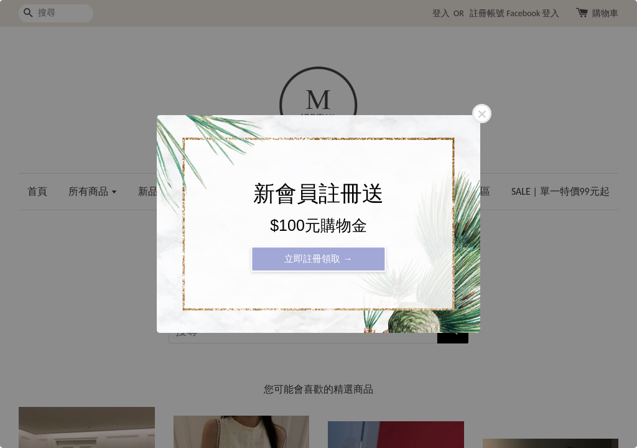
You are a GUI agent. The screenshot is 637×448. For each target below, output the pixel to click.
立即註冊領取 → (318, 258)
